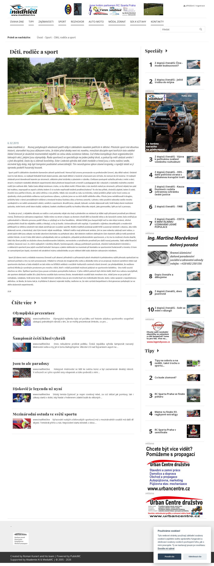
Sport (62, 21)
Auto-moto (96, 21)
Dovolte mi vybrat (166, 548)
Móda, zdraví (116, 21)
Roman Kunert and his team (39, 559)
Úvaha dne (17, 21)
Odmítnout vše (195, 556)
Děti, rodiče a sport (65, 37)
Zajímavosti (46, 21)
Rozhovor (77, 21)
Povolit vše (169, 556)
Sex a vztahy (138, 21)
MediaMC (48, 562)
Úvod (40, 37)
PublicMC (75, 559)
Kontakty (157, 21)
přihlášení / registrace (194, 5)
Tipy (31, 21)
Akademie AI (33, 562)
